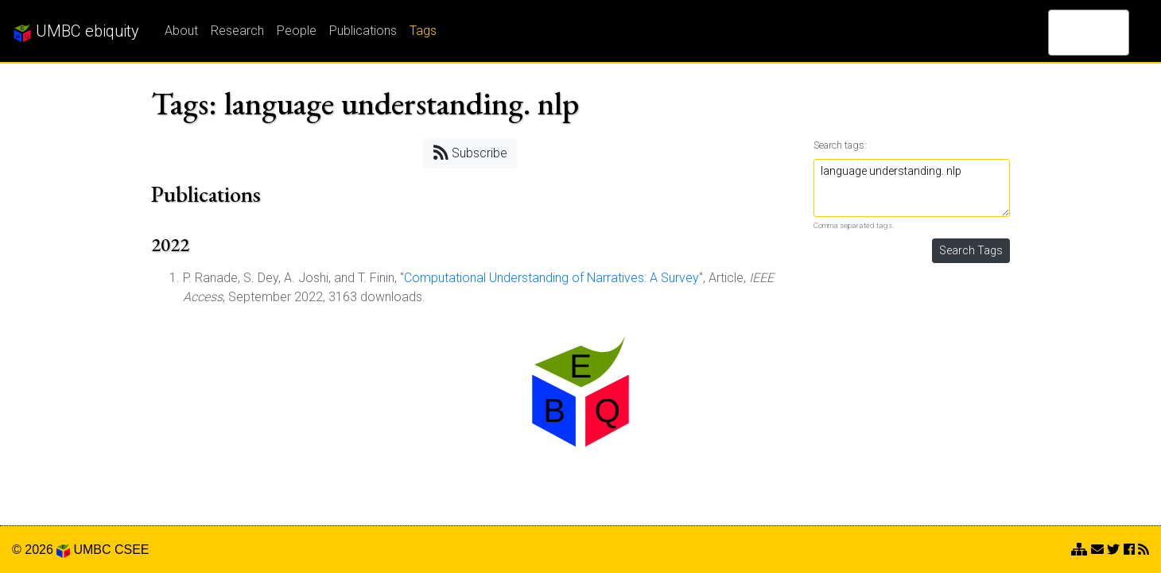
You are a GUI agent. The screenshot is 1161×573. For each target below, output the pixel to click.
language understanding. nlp (912, 188)
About (181, 30)
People (296, 30)
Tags (423, 30)
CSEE (132, 549)
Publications (363, 30)
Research (237, 30)
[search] (1068, 32)
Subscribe (470, 152)
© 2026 (41, 549)
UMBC (92, 549)
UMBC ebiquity (76, 31)
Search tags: (840, 145)
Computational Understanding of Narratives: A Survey (551, 277)
